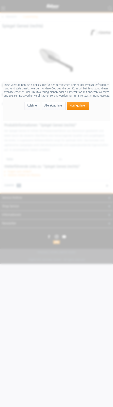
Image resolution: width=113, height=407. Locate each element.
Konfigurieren (78, 105)
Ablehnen (32, 105)
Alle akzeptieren (53, 105)
